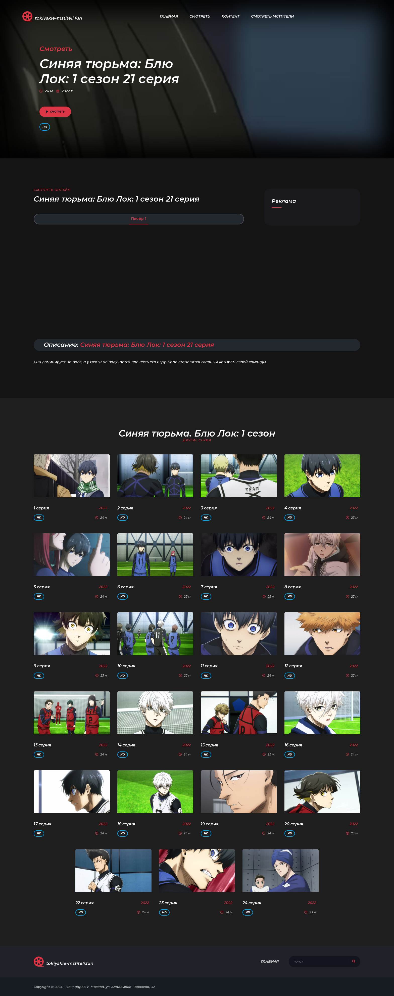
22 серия (84, 902)
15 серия (209, 745)
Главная (169, 16)
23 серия (168, 902)
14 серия (126, 745)
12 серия (293, 665)
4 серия (292, 508)
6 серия (125, 587)
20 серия (293, 824)
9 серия (42, 665)
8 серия (292, 587)
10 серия (126, 665)
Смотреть (199, 16)
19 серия (210, 824)
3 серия (209, 508)
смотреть (55, 111)
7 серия (209, 587)
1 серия (41, 508)
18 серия (126, 824)
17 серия (43, 824)
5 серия (42, 587)
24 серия (251, 902)
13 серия (42, 745)
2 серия (125, 508)
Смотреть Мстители (272, 16)
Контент (230, 16)
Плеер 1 (138, 218)
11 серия (209, 665)
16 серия (293, 745)
